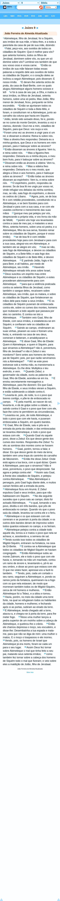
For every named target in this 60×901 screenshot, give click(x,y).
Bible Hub (30, 672)
